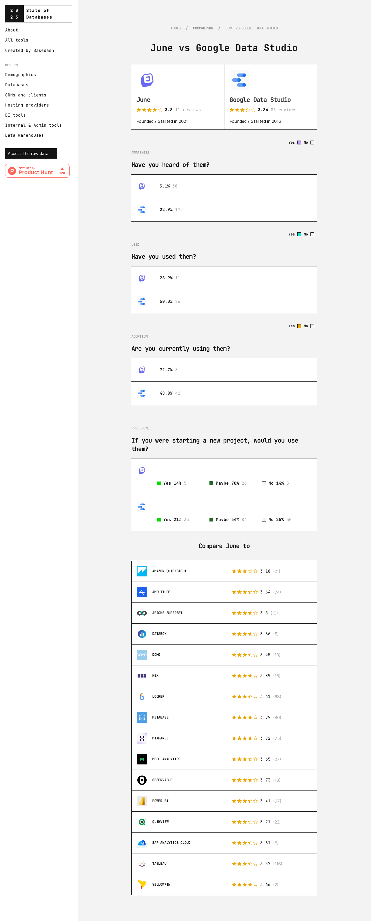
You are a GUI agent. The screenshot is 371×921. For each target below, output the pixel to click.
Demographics (20, 74)
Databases (16, 84)
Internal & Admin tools (33, 125)
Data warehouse (23, 135)
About (11, 30)
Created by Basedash (29, 50)
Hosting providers (27, 105)
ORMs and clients (25, 95)
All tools (16, 40)
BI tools (15, 115)
